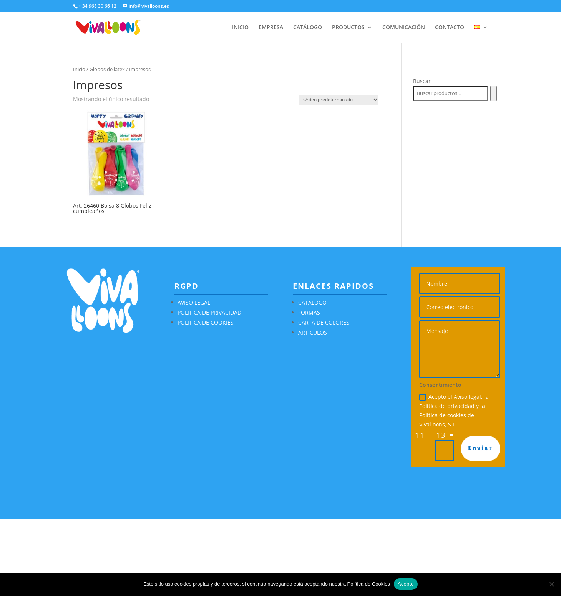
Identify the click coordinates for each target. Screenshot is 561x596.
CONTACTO (449, 28)
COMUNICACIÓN (403, 28)
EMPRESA (271, 28)
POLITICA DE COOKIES (206, 322)
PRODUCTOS (348, 28)
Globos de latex (107, 69)
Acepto (406, 584)
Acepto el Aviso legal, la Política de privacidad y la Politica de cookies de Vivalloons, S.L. (454, 410)
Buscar (422, 81)
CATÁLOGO (307, 28)
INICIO (240, 28)
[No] (551, 584)
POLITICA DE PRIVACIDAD (209, 312)
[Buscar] (493, 93)
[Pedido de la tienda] (338, 100)
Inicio (79, 69)
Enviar (480, 448)
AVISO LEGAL (194, 302)
